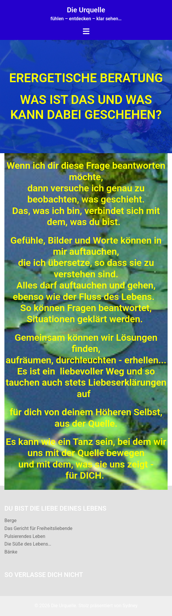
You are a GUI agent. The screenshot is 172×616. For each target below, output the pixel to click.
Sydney (130, 605)
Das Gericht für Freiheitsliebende (38, 528)
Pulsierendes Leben (24, 536)
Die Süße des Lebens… (27, 544)
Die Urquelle (86, 10)
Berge (10, 520)
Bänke (10, 552)
